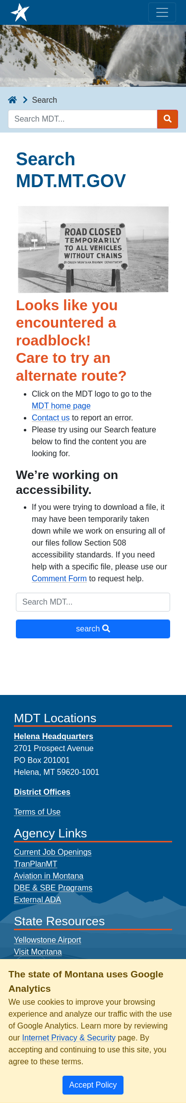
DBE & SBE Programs (53, 888)
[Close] (92, 1085)
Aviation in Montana (48, 876)
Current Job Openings (53, 852)
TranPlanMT (35, 864)
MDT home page (61, 406)
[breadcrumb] (12, 100)
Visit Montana (38, 952)
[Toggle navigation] (162, 12)
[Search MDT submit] (167, 119)
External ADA (37, 900)
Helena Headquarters (53, 736)
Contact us (50, 418)
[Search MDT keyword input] (82, 119)
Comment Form (59, 578)
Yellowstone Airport (47, 940)
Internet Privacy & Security (69, 1038)
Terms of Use (37, 812)
